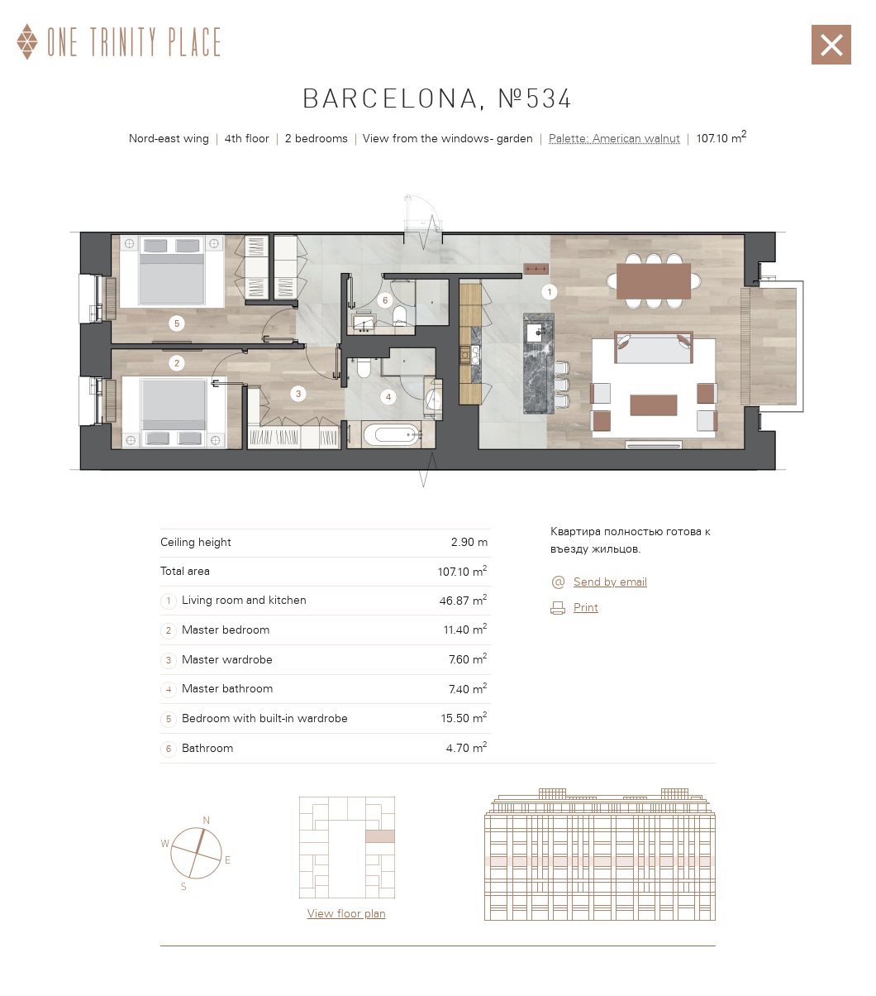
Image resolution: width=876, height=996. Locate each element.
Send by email (610, 582)
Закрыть (831, 33)
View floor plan (346, 914)
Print (586, 608)
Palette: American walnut (614, 139)
